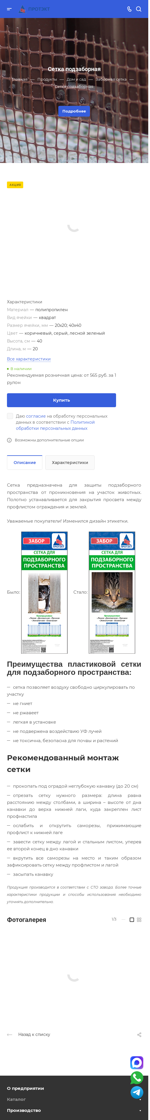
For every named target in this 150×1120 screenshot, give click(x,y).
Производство (24, 1110)
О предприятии (25, 1088)
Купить (61, 400)
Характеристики (70, 462)
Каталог (16, 1099)
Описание (25, 462)
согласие (36, 416)
